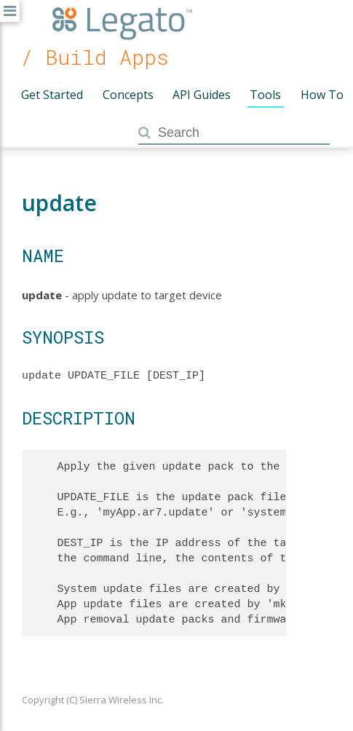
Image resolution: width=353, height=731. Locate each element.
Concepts (128, 95)
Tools (265, 95)
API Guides (201, 95)
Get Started (52, 95)
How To (322, 95)
